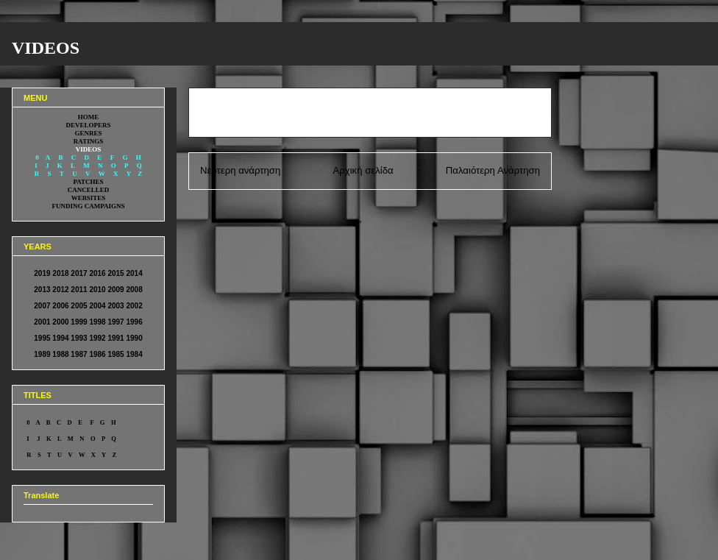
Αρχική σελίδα (363, 170)
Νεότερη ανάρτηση (240, 170)
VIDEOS (45, 47)
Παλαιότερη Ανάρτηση (493, 170)
